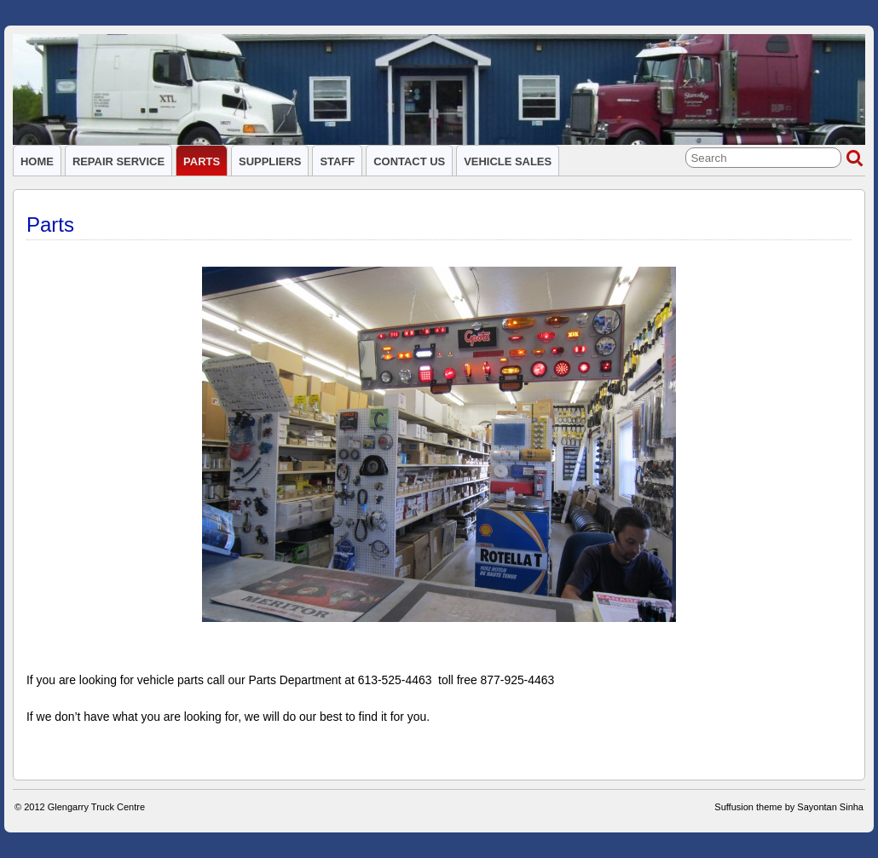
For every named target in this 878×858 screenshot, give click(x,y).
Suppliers (270, 161)
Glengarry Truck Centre (96, 807)
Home (37, 161)
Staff (337, 161)
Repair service (118, 161)
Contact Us (409, 161)
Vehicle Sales (508, 161)
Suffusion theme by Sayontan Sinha (789, 807)
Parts (201, 161)
